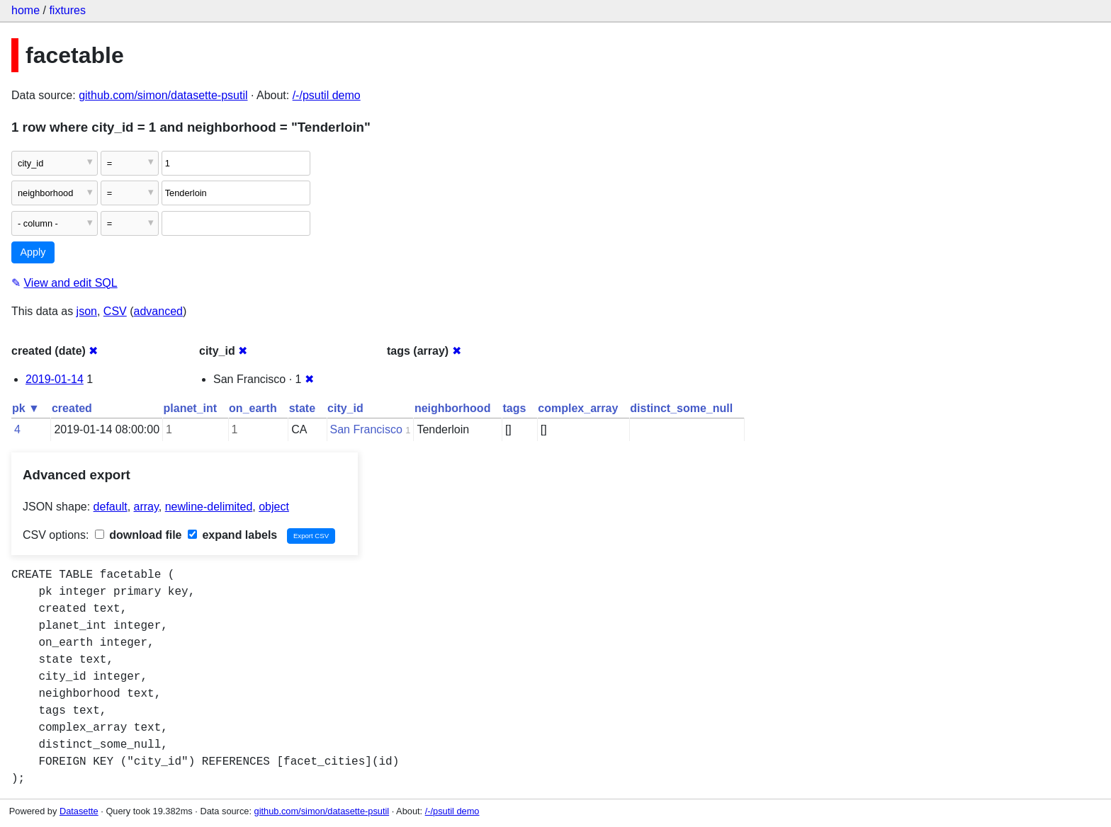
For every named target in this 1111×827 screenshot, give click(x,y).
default (111, 507)
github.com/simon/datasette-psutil (163, 95)
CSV (115, 311)
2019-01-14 (55, 379)
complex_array (578, 408)
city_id (345, 408)
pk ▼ (26, 408)
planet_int (191, 408)
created (72, 408)
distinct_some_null (681, 408)
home (25, 10)
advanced (158, 311)
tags (514, 408)
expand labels (232, 535)
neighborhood (452, 408)
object (274, 507)
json (87, 311)
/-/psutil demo (327, 95)
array (146, 507)
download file (138, 535)
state (302, 408)
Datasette (79, 811)
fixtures (67, 10)
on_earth (253, 408)
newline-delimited (209, 507)
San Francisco (366, 429)
